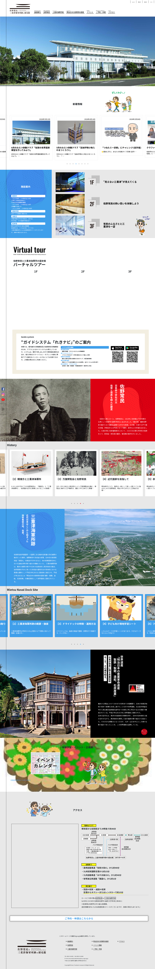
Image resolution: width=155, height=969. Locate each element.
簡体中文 (139, 2)
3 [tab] (73, 164)
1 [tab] (67, 164)
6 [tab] (82, 164)
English (133, 2)
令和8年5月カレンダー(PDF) (20, 780)
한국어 (151, 2)
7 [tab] (85, 164)
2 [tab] (70, 164)
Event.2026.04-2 (45, 775)
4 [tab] (76, 164)
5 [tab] (79, 164)
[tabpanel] (77, 137)
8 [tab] (88, 164)
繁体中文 (145, 2)
